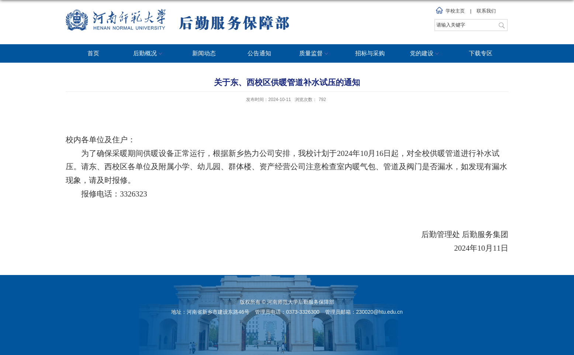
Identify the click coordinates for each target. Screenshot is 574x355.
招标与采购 (370, 53)
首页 (93, 53)
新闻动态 (204, 53)
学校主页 (455, 11)
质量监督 (314, 54)
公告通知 (259, 53)
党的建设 (425, 54)
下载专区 (480, 53)
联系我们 (486, 11)
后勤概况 (148, 54)
